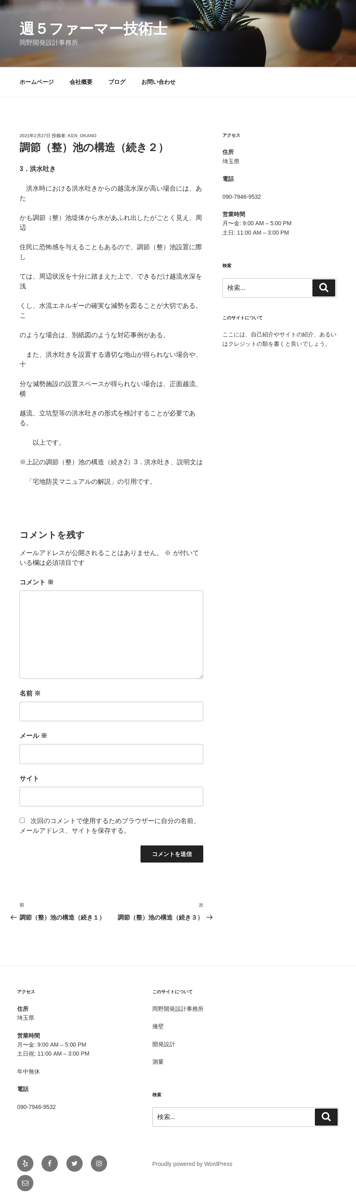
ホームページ (37, 82)
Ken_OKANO (82, 135)
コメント (37, 582)
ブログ (116, 82)
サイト (29, 778)
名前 (30, 693)
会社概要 (81, 82)
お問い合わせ (158, 82)
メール (33, 735)
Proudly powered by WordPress (192, 1164)
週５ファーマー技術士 (93, 28)
